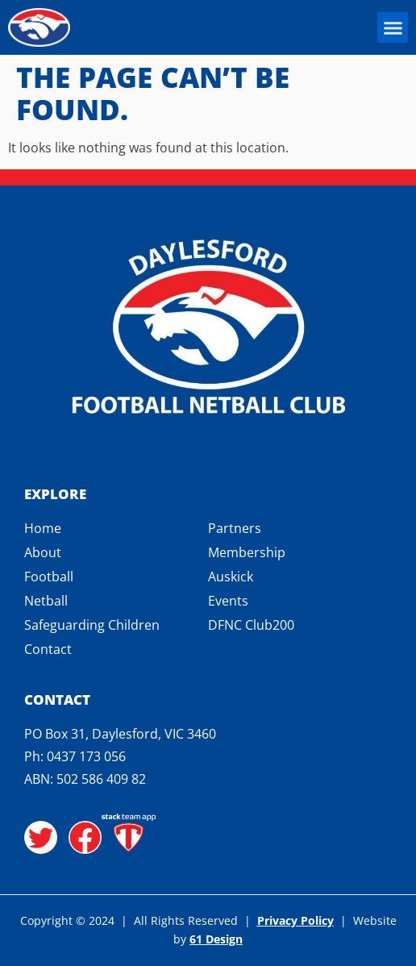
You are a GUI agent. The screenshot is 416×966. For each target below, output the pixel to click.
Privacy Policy (295, 920)
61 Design (216, 939)
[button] (392, 27)
